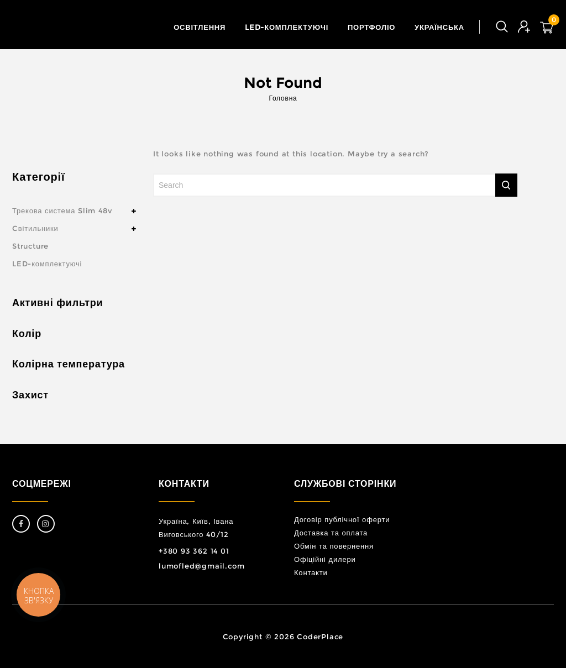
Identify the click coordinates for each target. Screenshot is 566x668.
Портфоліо (371, 27)
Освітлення (200, 27)
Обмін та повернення (334, 545)
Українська (439, 27)
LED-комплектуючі (286, 27)
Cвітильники (35, 228)
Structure (30, 245)
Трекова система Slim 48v (62, 210)
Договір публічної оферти (342, 519)
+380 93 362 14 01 (194, 550)
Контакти (310, 572)
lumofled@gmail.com (201, 565)
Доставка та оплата (331, 532)
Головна (283, 98)
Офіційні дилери (325, 559)
